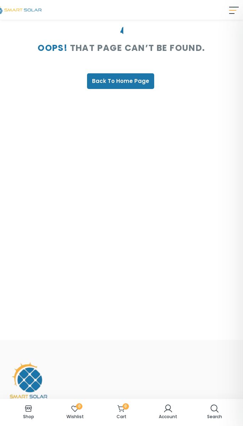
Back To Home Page (120, 81)
